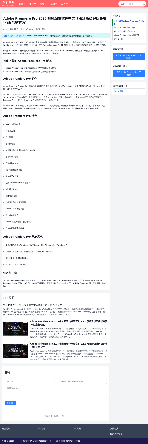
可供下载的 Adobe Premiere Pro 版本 (129, 22)
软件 (32, 3)
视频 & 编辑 (118, 91)
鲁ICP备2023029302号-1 (43, 441)
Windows (29, 29)
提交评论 (10, 403)
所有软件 (20, 35)
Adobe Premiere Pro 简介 (124, 27)
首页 (5, 35)
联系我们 (78, 428)
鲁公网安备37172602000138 (69, 441)
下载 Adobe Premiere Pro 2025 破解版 (129, 56)
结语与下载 (118, 38)
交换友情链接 (116, 433)
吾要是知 (6, 428)
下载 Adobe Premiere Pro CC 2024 (129, 73)
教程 (43, 3)
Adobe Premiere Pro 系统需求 (126, 35)
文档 (54, 3)
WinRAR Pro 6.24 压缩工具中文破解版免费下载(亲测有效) (33, 305)
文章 (22, 3)
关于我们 (42, 428)
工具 (64, 3)
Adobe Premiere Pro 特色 (124, 31)
